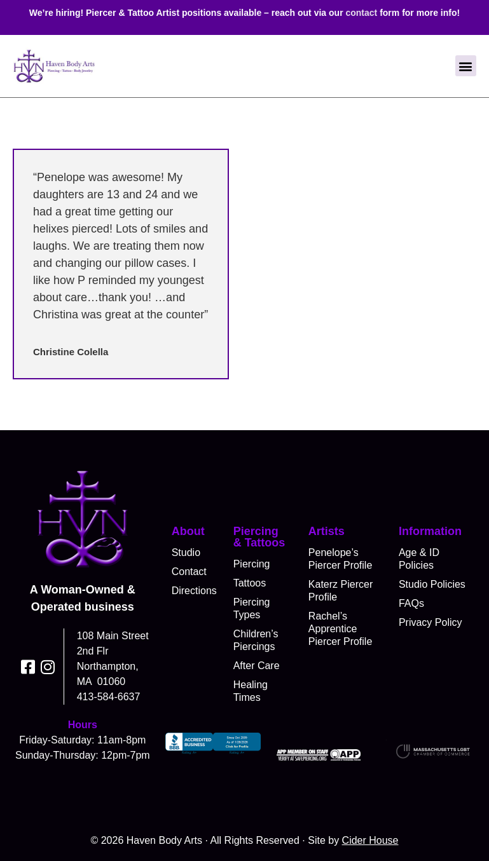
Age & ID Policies (419, 559)
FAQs (411, 603)
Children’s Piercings (256, 640)
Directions (193, 590)
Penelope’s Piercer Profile (340, 559)
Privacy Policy (430, 622)
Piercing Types (251, 608)
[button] (465, 65)
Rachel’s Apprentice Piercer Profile (340, 629)
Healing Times (250, 691)
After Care (256, 665)
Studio (186, 552)
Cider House (370, 840)
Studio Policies (432, 584)
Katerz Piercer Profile (340, 590)
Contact (189, 571)
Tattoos (249, 583)
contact (361, 13)
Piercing (251, 564)
